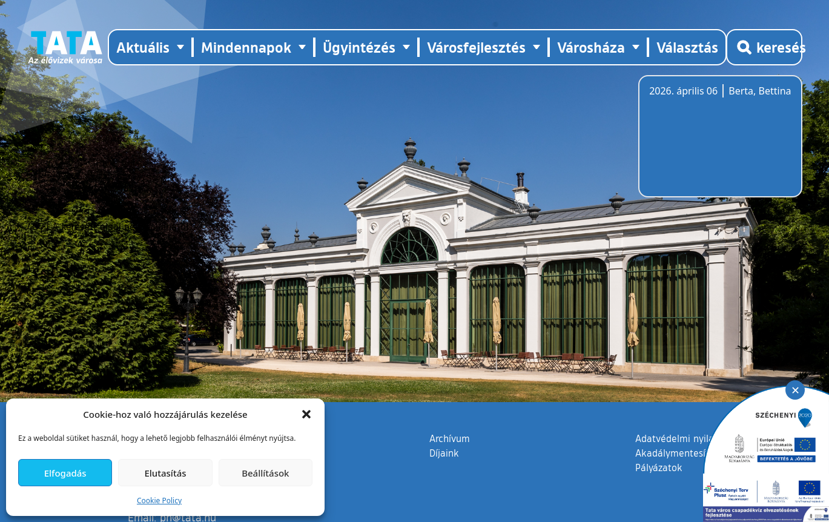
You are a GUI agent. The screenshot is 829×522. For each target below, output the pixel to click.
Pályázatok (658, 467)
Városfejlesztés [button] (476, 47)
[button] (306, 414)
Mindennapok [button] (246, 47)
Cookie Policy (159, 500)
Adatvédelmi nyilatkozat (688, 438)
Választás (687, 47)
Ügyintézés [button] (359, 47)
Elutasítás (165, 473)
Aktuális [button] (143, 47)
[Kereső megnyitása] (764, 47)
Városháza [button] (591, 47)
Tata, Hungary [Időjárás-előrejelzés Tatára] (717, 143)
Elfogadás (65, 473)
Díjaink (444, 453)
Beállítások (265, 473)
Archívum (449, 437)
